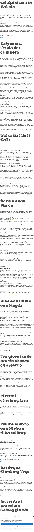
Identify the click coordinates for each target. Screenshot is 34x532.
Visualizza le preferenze (17, 528)
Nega (17, 526)
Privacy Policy (18, 530)
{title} (21, 530)
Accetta (17, 523)
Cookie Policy (14, 530)
